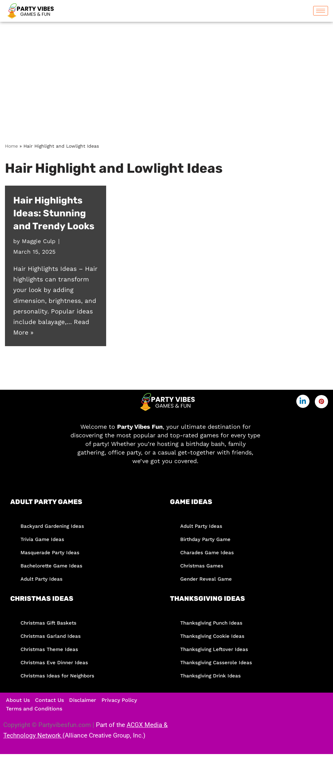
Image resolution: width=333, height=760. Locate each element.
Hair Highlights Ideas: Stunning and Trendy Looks (53, 213)
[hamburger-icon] (320, 11)
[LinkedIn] (303, 401)
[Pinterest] (321, 401)
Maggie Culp (39, 241)
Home (11, 146)
